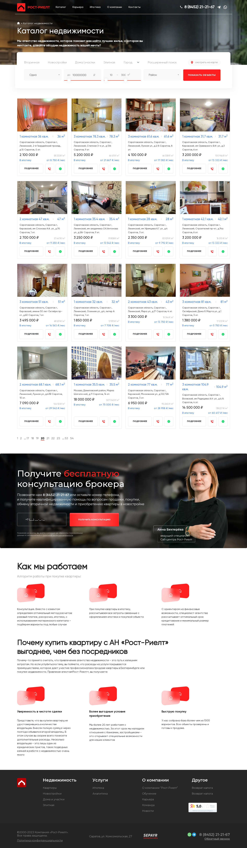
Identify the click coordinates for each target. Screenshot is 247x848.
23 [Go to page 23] (58, 438)
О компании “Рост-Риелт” (160, 787)
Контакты (135, 7)
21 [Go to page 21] (48, 438)
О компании (114, 7)
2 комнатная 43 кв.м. (143, 302)
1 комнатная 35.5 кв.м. (89, 384)
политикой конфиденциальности (58, 535)
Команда (148, 805)
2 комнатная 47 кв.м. (34, 219)
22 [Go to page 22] (53, 438)
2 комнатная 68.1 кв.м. (35, 384)
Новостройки (52, 793)
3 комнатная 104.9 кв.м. (195, 387)
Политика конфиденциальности (40, 840)
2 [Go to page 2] (21, 438)
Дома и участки (54, 799)
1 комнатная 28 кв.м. (142, 219)
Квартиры (50, 787)
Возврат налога (202, 787)
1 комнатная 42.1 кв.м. (197, 219)
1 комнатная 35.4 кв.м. (89, 219)
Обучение (149, 793)
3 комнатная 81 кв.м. (196, 302)
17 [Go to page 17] (27, 438)
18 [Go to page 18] (32, 438)
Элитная (48, 805)
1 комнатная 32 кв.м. (88, 302)
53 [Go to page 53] (66, 438)
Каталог (61, 7)
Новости (148, 810)
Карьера (77, 7)
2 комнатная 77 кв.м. (142, 384)
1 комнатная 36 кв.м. (34, 136)
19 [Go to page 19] (37, 438)
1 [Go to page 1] (17, 438)
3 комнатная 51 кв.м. (34, 302)
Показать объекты (199, 75)
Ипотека (95, 7)
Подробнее (31, 168)
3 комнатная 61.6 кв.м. (143, 136)
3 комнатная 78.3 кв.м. (90, 136)
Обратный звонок (217, 838)
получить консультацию (94, 519)
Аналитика (100, 793)
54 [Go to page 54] (72, 438)
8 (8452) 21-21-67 (199, 7)
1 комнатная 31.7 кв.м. (197, 136)
